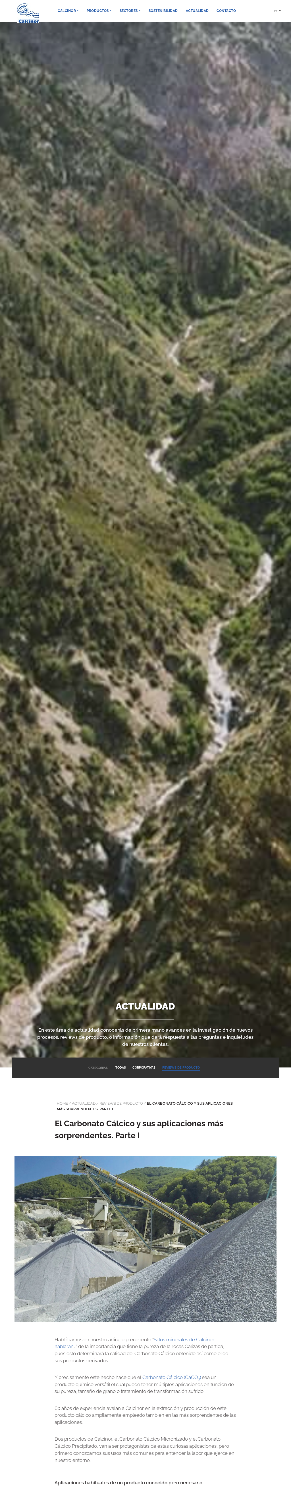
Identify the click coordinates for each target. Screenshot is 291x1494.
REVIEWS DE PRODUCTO (181, 1067)
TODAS (120, 1067)
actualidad (83, 1103)
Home (62, 1103)
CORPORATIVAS (143, 1067)
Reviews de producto (121, 1103)
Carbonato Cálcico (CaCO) (171, 1377)
